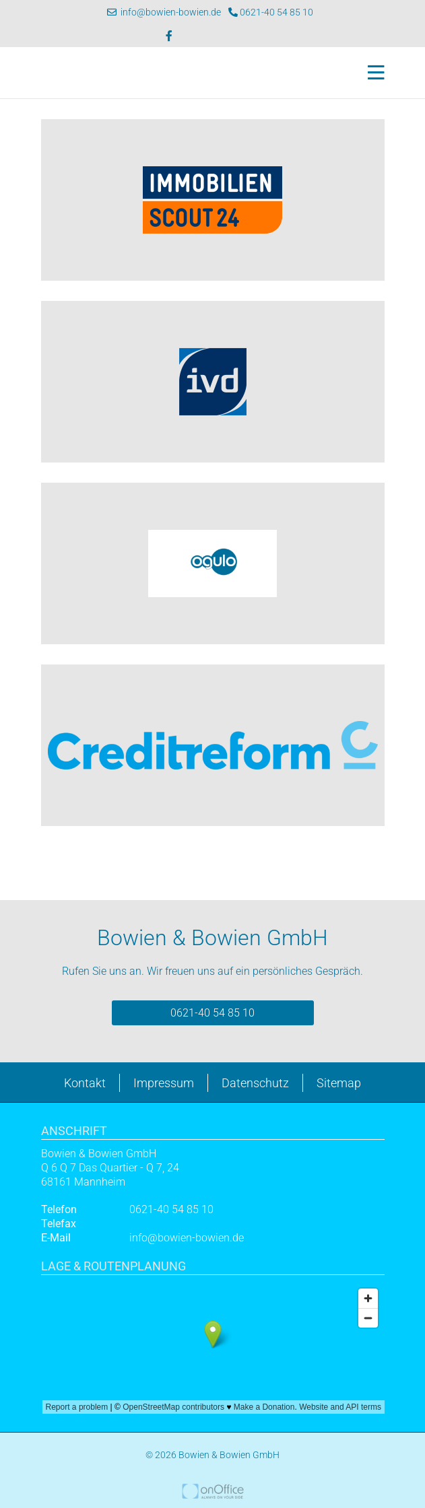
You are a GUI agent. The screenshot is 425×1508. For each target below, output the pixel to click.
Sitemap (339, 1083)
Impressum (163, 1083)
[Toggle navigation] (372, 73)
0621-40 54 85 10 (270, 12)
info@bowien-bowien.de (164, 12)
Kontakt (85, 1083)
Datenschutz (255, 1083)
